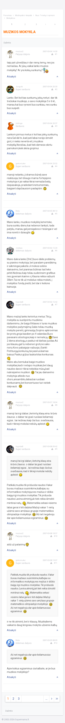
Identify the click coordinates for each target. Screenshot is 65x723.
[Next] (45, 24)
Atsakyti (11, 76)
